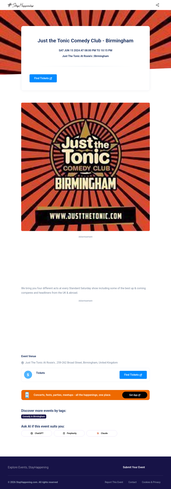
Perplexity (69, 433)
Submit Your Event (129, 467)
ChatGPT (36, 433)
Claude (102, 433)
